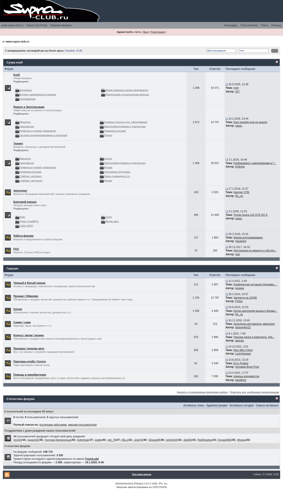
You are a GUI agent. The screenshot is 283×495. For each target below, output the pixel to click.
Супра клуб (15, 62)
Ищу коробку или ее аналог (250, 122)
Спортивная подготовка (117, 171)
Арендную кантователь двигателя (254, 323)
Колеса (108, 158)
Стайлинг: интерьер (30, 176)
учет (236, 87)
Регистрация (158, 32)
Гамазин (12, 268)
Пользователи (249, 25)
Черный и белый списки (29, 282)
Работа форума (23, 235)
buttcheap (83, 439)
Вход (146, 32)
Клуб (16, 74)
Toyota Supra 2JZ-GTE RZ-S (250, 214)
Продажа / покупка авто (28, 348)
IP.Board (138, 483)
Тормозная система (115, 130)
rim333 (17, 439)
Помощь (276, 25)
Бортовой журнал (25, 201)
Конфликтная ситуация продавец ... (255, 284)
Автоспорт (20, 190)
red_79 (112, 439)
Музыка (108, 167)
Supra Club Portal (36, 25)
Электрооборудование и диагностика (125, 126)
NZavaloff (154, 439)
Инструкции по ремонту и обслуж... (254, 250)
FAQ (16, 249)
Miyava (241, 439)
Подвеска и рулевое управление (37, 130)
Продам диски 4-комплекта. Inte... (254, 337)
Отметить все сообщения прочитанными (254, 392)
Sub (237, 254)
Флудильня (25, 90)
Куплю (17, 309)
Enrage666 (224, 439)
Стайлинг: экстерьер (30, 180)
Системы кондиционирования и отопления (43, 135)
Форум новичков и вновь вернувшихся (126, 90)
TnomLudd (92, 458)
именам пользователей (82, 424)
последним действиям (53, 424)
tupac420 (33, 439)
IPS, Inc (163, 483)
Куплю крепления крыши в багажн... (255, 310)
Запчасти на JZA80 (245, 297)
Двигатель (25, 122)
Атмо (22, 217)
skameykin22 (243, 327)
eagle (98, 439)
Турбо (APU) (26, 225)
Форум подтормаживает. (248, 237)
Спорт (108, 217)
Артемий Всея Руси (247, 366)
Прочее (108, 135)
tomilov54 (171, 439)
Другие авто (112, 221)
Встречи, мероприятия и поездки (37, 94)
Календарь (230, 25)
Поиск (264, 25)
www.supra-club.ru (12, 25)
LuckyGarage (243, 353)
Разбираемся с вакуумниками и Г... (254, 163)
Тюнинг (18, 143)
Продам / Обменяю (25, 296)
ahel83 (187, 439)
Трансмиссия (26, 126)
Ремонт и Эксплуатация (28, 107)
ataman (239, 340)
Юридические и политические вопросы (127, 94)
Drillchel (240, 166)
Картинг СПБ (241, 192)
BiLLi (125, 439)
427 (237, 91)
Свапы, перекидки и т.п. (117, 176)
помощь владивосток (246, 376)
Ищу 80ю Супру (243, 350)
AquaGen (240, 241)
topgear (239, 288)
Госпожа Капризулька (58, 439)
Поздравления (27, 99)
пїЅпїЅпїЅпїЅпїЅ (124, 483)
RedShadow (205, 439)
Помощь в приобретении (29, 374)
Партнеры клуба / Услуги (29, 361)
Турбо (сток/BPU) (29, 221)
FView (239, 301)
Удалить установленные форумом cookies (202, 392)
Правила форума (60, 25)
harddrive (240, 380)
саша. (238, 125)
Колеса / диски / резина (28, 335)
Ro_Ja (239, 196)
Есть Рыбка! (240, 363)
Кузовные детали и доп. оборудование (125, 122)
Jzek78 (138, 439)
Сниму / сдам (22, 322)
